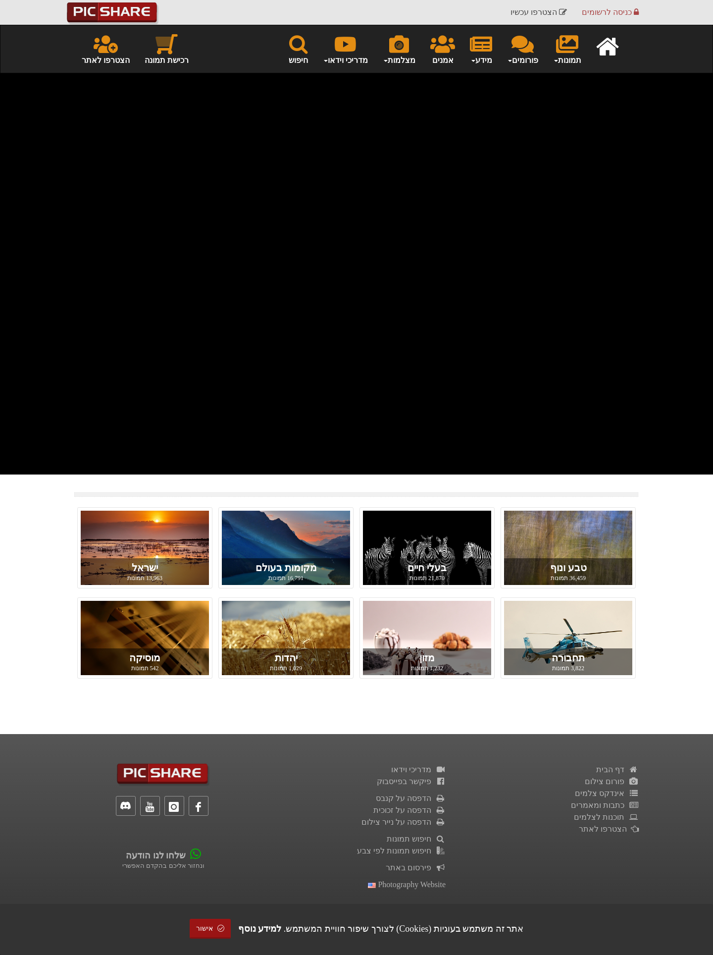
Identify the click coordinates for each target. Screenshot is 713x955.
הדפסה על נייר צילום (403, 822)
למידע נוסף (260, 929)
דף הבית (617, 769)
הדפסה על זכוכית (409, 810)
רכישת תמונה (167, 48)
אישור (210, 928)
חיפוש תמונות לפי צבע (401, 851)
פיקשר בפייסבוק (411, 781)
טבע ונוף (568, 567)
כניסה (610, 12)
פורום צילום (612, 781)
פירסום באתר (416, 867)
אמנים (442, 48)
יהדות (286, 657)
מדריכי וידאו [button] (345, 48)
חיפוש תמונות (416, 839)
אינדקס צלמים (607, 793)
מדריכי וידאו (418, 769)
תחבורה (568, 657)
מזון (427, 657)
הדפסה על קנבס (411, 798)
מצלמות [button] (399, 48)
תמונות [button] (567, 48)
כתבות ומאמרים (605, 805)
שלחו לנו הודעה (156, 855)
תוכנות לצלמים (606, 817)
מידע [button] (481, 48)
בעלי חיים (427, 567)
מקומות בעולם (286, 567)
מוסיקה (144, 657)
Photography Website (407, 884)
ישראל (145, 567)
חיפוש (298, 48)
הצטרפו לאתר (106, 48)
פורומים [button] (522, 48)
